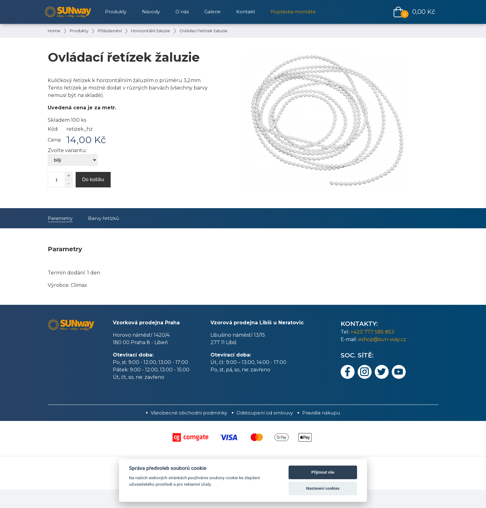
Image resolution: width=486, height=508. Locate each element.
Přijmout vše (322, 472)
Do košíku (93, 179)
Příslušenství (110, 30)
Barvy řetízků (103, 218)
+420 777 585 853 (372, 332)
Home (54, 30)
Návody (151, 12)
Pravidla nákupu (321, 413)
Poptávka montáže (293, 12)
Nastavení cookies (323, 488)
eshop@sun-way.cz (382, 339)
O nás (182, 12)
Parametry (60, 218)
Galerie (212, 12)
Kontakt (245, 12)
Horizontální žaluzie (150, 30)
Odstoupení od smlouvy (264, 413)
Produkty (79, 30)
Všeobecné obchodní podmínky (189, 413)
